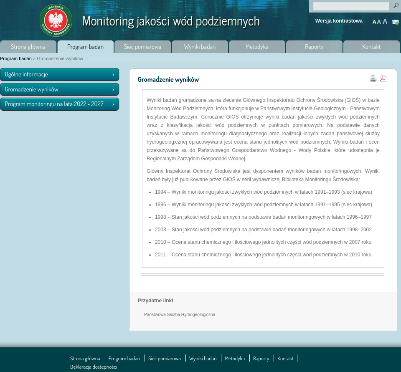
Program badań (85, 47)
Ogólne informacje (26, 74)
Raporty (314, 47)
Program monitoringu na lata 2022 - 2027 (54, 104)
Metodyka (257, 47)
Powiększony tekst (379, 19)
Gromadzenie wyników (31, 89)
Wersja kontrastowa (339, 21)
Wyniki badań (200, 47)
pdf (384, 78)
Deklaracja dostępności (93, 366)
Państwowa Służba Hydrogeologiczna (179, 314)
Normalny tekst (374, 19)
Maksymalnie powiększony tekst (384, 19)
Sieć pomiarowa (143, 47)
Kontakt (396, 23)
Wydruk (374, 78)
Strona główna (28, 47)
